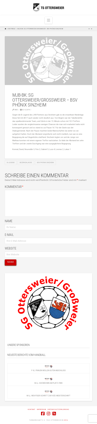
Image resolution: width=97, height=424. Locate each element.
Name (8, 221)
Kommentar (14, 187)
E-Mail (9, 235)
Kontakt (31, 409)
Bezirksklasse (26, 162)
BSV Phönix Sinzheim (45, 162)
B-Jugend (11, 162)
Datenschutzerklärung (58, 409)
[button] (48, 20)
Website (10, 248)
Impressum (41, 409)
